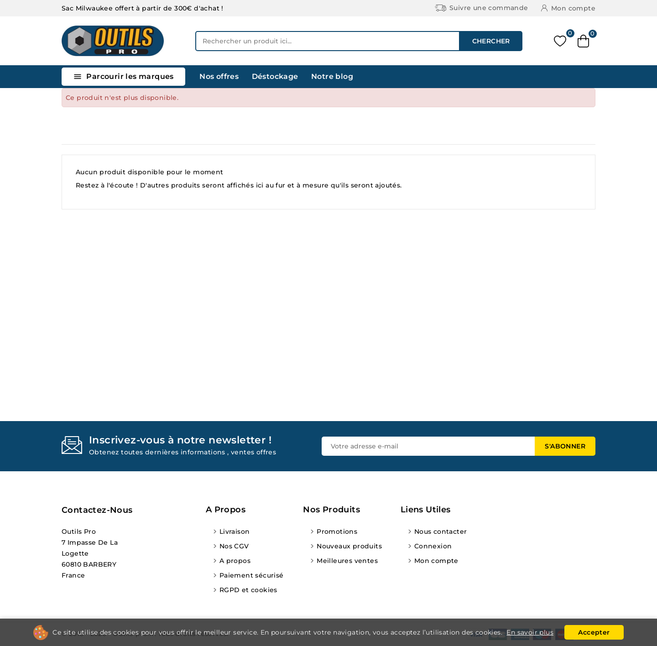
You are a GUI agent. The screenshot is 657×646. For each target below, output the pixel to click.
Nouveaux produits (349, 546)
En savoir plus (529, 632)
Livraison (234, 531)
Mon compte (436, 561)
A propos (234, 561)
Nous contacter (440, 531)
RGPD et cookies (248, 590)
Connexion (433, 546)
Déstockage (275, 76)
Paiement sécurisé (251, 575)
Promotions (337, 531)
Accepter (594, 632)
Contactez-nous (97, 510)
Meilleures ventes (347, 561)
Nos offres (219, 76)
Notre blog (332, 76)
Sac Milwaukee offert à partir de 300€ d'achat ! (143, 8)
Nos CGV (234, 546)
